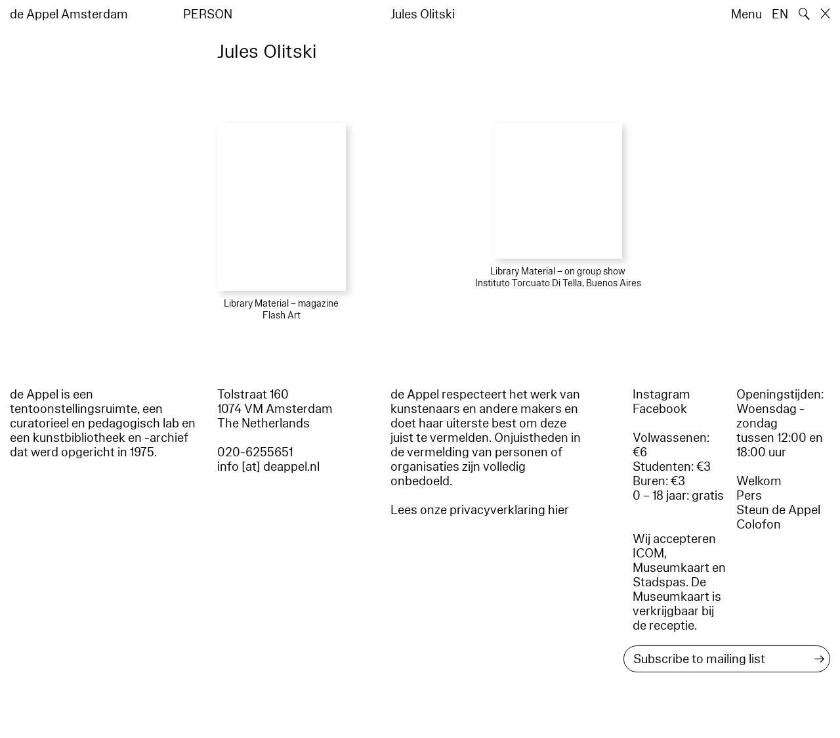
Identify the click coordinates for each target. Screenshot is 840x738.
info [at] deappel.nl (268, 466)
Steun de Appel (778, 510)
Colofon (758, 524)
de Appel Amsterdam (69, 14)
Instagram (661, 394)
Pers (749, 495)
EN (780, 14)
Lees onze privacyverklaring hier (479, 510)
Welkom (759, 481)
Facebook (660, 409)
